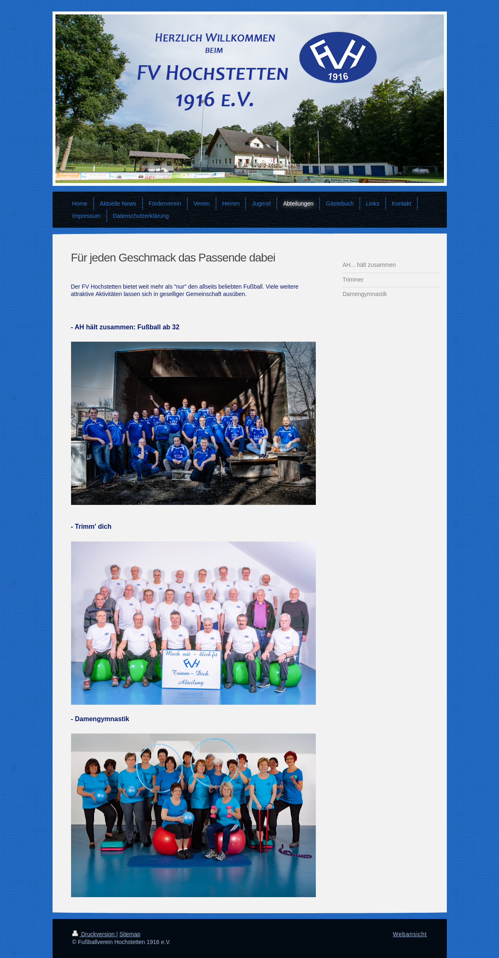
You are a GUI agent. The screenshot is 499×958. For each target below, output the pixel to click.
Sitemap (130, 934)
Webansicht (410, 934)
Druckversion (94, 934)
